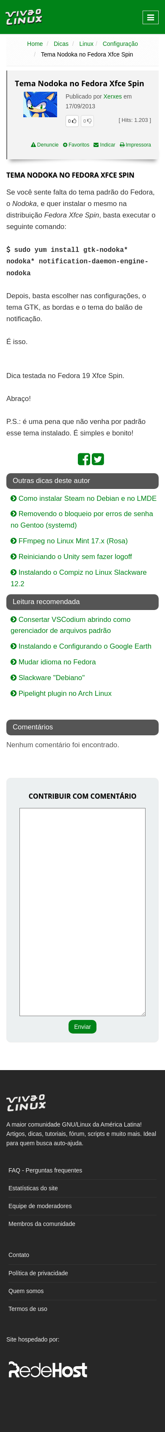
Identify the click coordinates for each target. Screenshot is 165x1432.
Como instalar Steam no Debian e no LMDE (84, 498)
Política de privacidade (38, 1273)
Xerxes (113, 96)
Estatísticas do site (33, 1188)
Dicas (61, 43)
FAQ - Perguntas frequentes (45, 1170)
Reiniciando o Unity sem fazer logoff (71, 557)
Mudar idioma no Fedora (53, 662)
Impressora (135, 145)
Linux (87, 43)
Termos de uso (27, 1308)
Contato (18, 1254)
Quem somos (26, 1291)
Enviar (82, 1026)
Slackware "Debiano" (48, 678)
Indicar (104, 145)
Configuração (120, 43)
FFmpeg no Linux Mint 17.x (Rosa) (69, 541)
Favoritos (76, 145)
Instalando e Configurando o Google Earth (81, 646)
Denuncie (45, 145)
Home (35, 43)
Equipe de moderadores (40, 1206)
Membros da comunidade (41, 1223)
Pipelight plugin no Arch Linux (61, 693)
